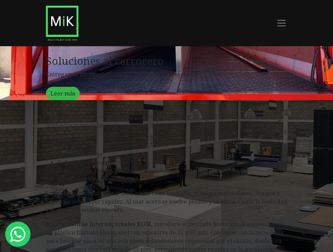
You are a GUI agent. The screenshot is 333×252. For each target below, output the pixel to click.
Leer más (62, 93)
